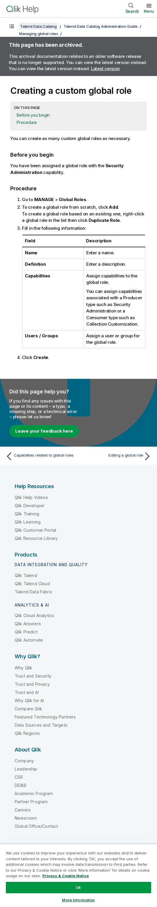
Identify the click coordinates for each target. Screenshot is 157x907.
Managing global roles (38, 33)
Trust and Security (33, 675)
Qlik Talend (26, 575)
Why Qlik (23, 667)
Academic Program (34, 793)
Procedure (27, 122)
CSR (19, 777)
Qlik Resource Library (36, 538)
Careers (23, 809)
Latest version (105, 68)
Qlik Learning (28, 521)
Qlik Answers (28, 623)
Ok (78, 887)
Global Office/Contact (36, 826)
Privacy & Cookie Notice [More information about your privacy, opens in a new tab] (65, 875)
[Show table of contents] (11, 26)
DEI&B (20, 785)
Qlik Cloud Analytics (34, 615)
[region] (78, 875)
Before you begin (33, 115)
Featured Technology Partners (45, 716)
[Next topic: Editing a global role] (116, 456)
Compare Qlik (28, 708)
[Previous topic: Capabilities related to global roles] (40, 456)
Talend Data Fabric (33, 591)
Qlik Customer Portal (35, 530)
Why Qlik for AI (29, 700)
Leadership (26, 768)
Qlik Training (27, 513)
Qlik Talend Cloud (32, 583)
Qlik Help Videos (31, 497)
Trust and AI (27, 692)
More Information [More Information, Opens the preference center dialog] (78, 900)
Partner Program (31, 801)
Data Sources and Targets (41, 725)
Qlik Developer (29, 505)
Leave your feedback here (44, 431)
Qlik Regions (27, 733)
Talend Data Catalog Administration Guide (101, 26)
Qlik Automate (29, 640)
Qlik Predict (26, 631)
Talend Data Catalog (38, 26)
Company (24, 760)
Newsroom (26, 818)
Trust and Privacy (32, 684)
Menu (149, 11)
